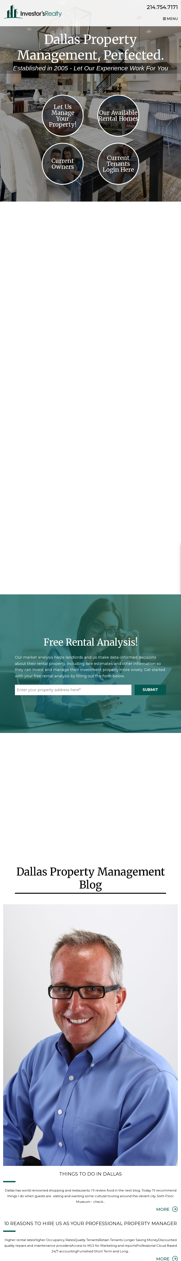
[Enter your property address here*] (73, 692)
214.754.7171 (162, 7)
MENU (170, 19)
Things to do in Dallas (90, 1176)
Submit (150, 691)
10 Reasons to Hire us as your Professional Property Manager (90, 1226)
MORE (167, 1211)
